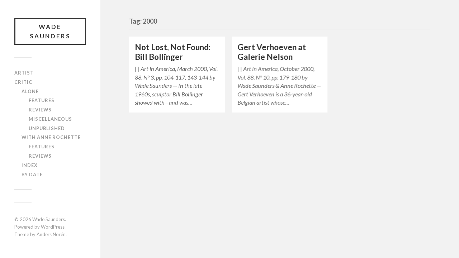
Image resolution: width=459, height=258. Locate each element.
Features (42, 100)
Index (30, 165)
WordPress (53, 227)
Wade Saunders (50, 31)
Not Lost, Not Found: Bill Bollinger (172, 52)
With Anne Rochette (51, 137)
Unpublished (47, 128)
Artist (24, 73)
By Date (32, 174)
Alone (30, 91)
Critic (23, 82)
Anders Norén (51, 234)
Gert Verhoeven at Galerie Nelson (271, 52)
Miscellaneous (50, 119)
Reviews (40, 110)
